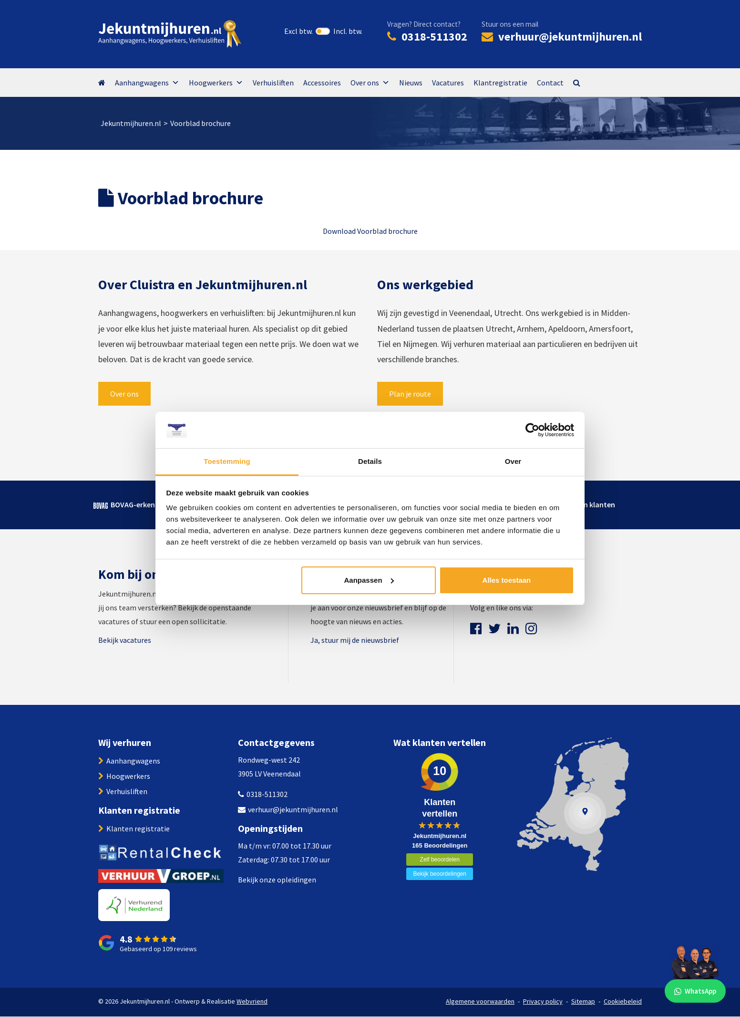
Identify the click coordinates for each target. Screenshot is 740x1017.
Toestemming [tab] (227, 461)
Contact (550, 82)
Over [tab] (513, 461)
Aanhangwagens (147, 82)
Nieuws (410, 82)
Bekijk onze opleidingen (277, 879)
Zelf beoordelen (440, 859)
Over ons (370, 82)
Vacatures (448, 82)
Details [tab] (370, 461)
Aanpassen (369, 580)
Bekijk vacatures (124, 640)
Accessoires (322, 82)
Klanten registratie (138, 828)
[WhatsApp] (695, 972)
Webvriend (251, 1001)
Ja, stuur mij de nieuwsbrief (354, 640)
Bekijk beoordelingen (439, 873)
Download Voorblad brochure (370, 231)
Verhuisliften (273, 82)
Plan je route (410, 393)
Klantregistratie (500, 82)
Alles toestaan (507, 580)
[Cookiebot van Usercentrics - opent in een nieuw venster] (532, 430)
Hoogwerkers (216, 82)
